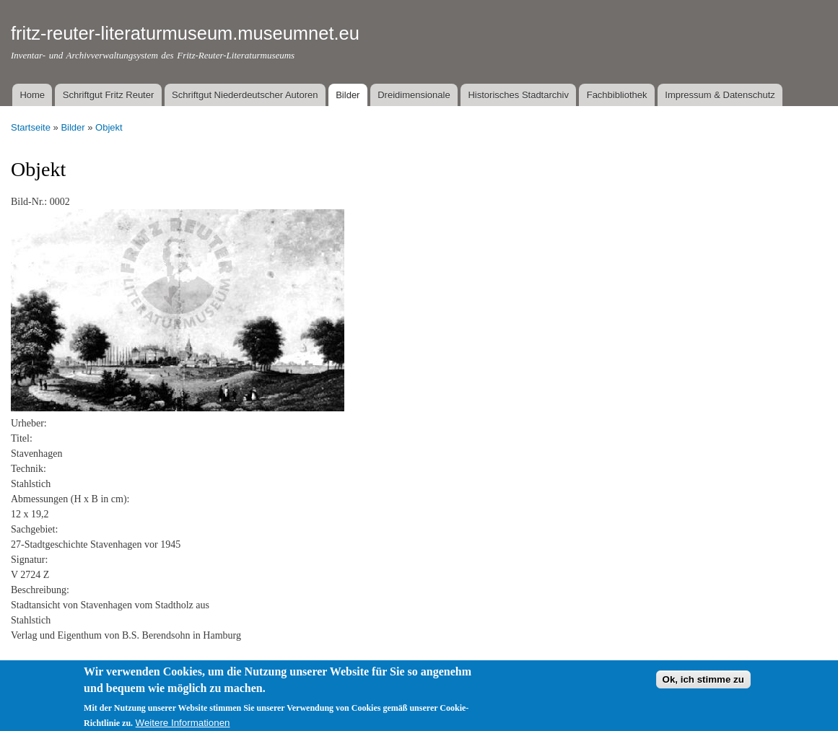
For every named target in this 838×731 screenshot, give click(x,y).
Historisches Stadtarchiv (518, 94)
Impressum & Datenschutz (719, 94)
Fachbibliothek (617, 94)
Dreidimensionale (413, 94)
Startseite (31, 127)
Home (32, 94)
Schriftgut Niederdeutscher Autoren (245, 94)
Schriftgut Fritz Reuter (108, 94)
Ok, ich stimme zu (703, 683)
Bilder (347, 94)
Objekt (109, 127)
